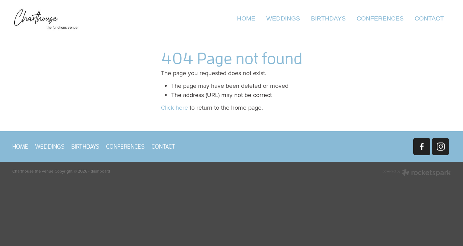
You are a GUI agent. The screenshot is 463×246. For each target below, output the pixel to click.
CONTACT (429, 18)
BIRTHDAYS (328, 18)
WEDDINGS (283, 18)
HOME (246, 18)
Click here (174, 107)
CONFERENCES (380, 18)
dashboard (100, 171)
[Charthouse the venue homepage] (56, 19)
